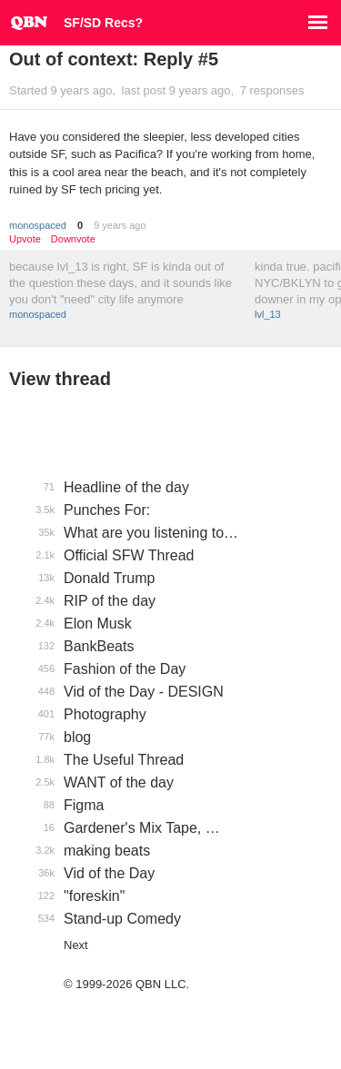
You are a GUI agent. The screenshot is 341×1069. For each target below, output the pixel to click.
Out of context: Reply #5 (113, 59)
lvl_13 (268, 314)
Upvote (25, 239)
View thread (60, 379)
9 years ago (119, 225)
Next (76, 945)
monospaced (37, 225)
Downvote (73, 239)
